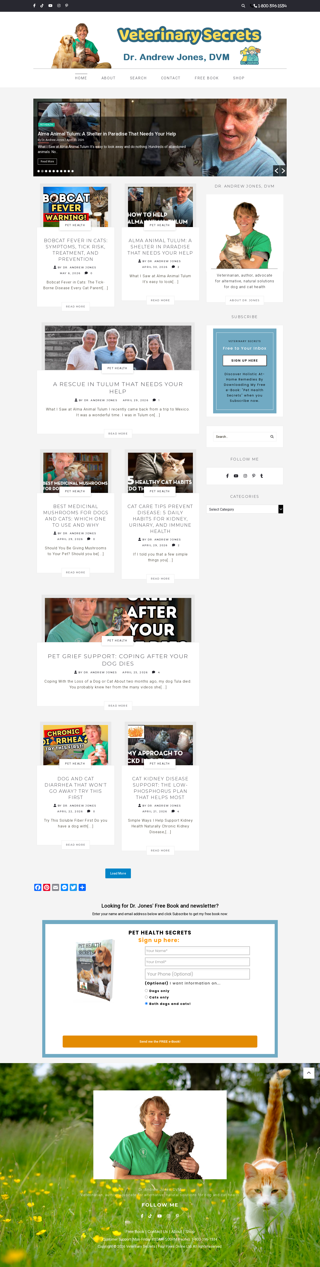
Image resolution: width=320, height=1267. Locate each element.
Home (81, 78)
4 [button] (49, 171)
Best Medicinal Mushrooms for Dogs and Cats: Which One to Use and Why (75, 516)
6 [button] (57, 171)
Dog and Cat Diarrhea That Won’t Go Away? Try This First (75, 788)
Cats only (159, 997)
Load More (118, 873)
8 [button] (65, 171)
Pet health (46, 125)
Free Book (207, 78)
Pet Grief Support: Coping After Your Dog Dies (118, 660)
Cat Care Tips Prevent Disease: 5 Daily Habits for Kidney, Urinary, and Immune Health (160, 519)
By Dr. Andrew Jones (75, 267)
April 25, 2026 (135, 672)
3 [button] (46, 171)
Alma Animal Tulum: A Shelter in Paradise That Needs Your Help (160, 247)
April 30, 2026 (155, 267)
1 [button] (38, 171)
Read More (47, 161)
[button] (276, 170)
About (109, 78)
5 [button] (53, 171)
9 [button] (68, 171)
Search (138, 78)
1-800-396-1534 (272, 6)
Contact (171, 78)
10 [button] (72, 171)
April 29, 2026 (135, 400)
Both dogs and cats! (170, 1004)
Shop (239, 78)
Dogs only (159, 991)
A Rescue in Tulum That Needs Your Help (118, 388)
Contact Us (158, 1231)
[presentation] (178, 1021)
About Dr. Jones (245, 300)
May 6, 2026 (70, 273)
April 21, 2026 (154, 811)
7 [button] (61, 171)
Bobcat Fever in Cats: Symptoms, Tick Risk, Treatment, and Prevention (114, 134)
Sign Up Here (244, 360)
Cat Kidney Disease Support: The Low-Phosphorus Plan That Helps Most (160, 788)
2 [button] (42, 171)
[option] (160, 137)
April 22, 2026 (70, 811)
